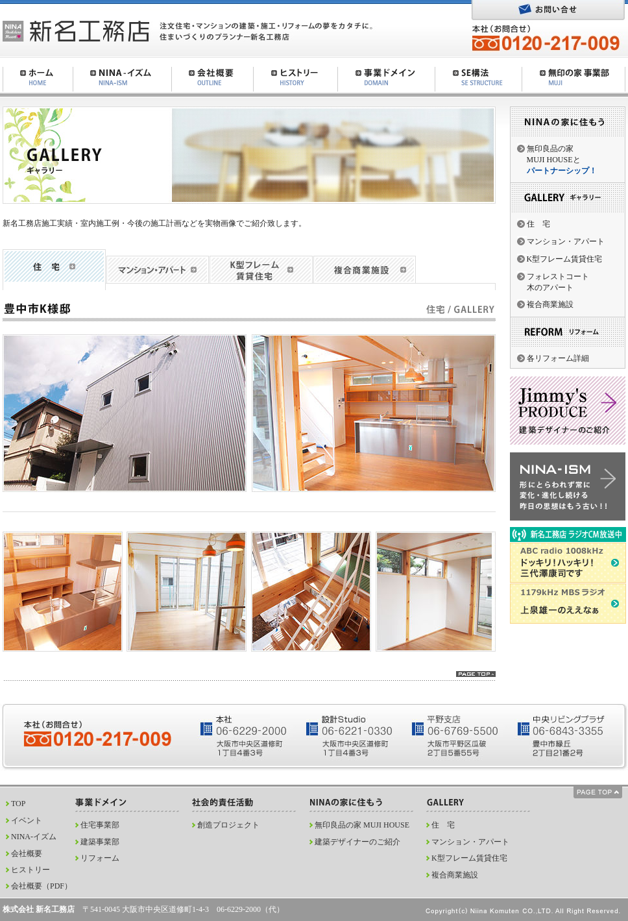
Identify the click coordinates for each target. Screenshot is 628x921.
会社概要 (26, 853)
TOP (18, 803)
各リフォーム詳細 (558, 358)
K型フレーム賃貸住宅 (565, 259)
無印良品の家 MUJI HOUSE (362, 824)
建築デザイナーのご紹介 (357, 841)
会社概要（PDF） (41, 885)
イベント (26, 820)
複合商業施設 (550, 304)
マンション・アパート (566, 241)
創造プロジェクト (228, 824)
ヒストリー (30, 869)
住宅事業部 (99, 824)
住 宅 (538, 223)
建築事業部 (99, 841)
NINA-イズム (33, 836)
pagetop (476, 674)
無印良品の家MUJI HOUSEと (562, 159)
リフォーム (99, 858)
